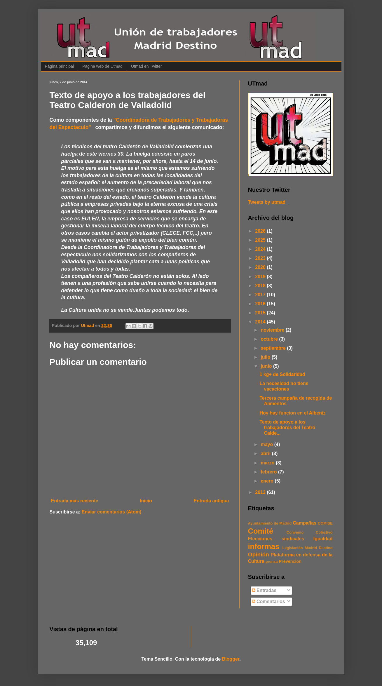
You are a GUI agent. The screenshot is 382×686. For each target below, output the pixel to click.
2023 (261, 258)
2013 (261, 492)
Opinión (258, 554)
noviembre (273, 330)
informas (264, 546)
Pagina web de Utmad (102, 66)
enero (268, 480)
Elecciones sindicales (276, 538)
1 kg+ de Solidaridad (282, 374)
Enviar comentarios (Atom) (111, 511)
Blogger (231, 659)
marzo (268, 462)
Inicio (146, 500)
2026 (261, 231)
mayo (267, 444)
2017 (261, 294)
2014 (261, 321)
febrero (269, 471)
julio (266, 357)
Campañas (304, 522)
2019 (261, 276)
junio (267, 366)
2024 (261, 249)
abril (266, 453)
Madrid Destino (318, 548)
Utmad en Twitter (146, 66)
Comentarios (268, 601)
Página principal (59, 66)
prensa (272, 561)
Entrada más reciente (74, 500)
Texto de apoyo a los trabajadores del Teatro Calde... (287, 427)
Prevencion (290, 561)
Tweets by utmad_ (268, 202)
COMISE (325, 523)
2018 (261, 285)
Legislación (292, 548)
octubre (270, 339)
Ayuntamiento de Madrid (270, 523)
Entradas (264, 590)
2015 (261, 312)
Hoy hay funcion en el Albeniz (292, 412)
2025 (261, 240)
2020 (261, 267)
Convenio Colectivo (310, 532)
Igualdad (323, 538)
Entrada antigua (211, 500)
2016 (261, 303)
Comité (260, 531)
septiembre (274, 348)
